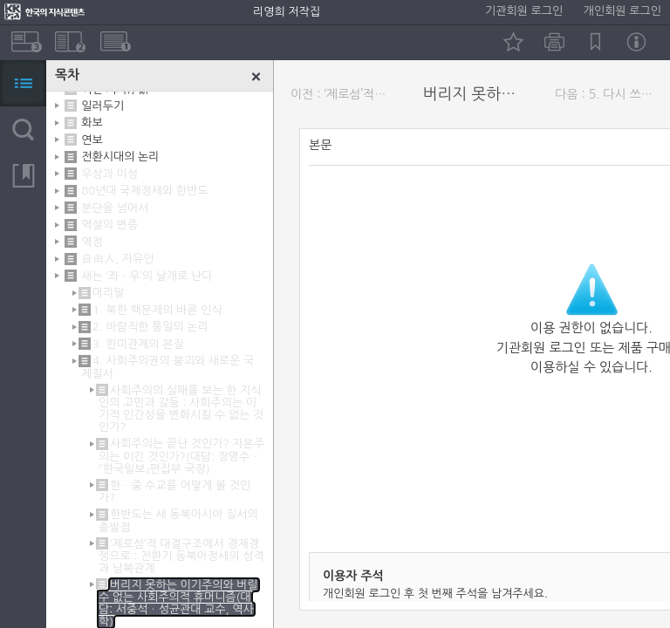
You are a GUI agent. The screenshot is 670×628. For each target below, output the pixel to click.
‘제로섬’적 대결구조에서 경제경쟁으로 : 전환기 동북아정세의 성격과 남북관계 (181, 556)
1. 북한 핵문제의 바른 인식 (157, 310)
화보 (91, 122)
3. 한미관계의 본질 (138, 344)
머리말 (108, 292)
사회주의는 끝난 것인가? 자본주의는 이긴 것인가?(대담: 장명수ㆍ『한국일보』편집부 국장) (181, 456)
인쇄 (554, 42)
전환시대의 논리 (120, 156)
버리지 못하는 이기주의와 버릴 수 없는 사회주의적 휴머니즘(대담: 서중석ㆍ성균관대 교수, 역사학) (178, 603)
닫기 (256, 77)
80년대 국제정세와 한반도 (144, 190)
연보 (91, 140)
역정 (91, 242)
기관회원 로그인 (524, 11)
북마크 (595, 42)
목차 (23, 83)
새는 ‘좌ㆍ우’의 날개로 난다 (146, 276)
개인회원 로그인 (622, 11)
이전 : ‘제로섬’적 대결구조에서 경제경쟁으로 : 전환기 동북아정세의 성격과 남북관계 (344, 94)
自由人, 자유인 (117, 258)
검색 (23, 129)
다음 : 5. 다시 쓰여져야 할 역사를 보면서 (608, 94)
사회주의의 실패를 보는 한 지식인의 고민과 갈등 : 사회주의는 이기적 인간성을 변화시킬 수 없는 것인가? (181, 409)
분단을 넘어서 (114, 208)
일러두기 (102, 106)
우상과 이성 (109, 174)
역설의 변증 (109, 224)
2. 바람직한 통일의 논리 (150, 326)
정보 (636, 42)
